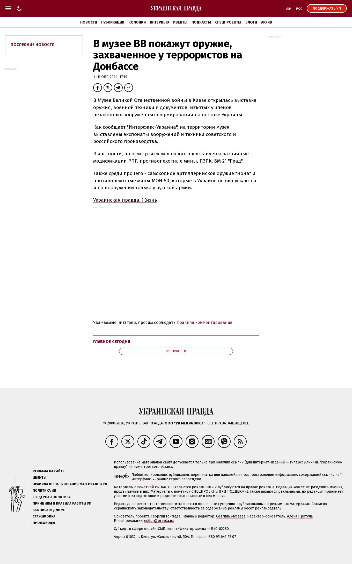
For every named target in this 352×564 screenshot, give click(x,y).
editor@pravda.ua (159, 521)
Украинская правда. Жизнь (125, 200)
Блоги (251, 22)
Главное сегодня (111, 341)
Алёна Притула (300, 516)
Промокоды (44, 523)
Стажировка (44, 516)
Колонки (137, 22)
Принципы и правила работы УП (62, 503)
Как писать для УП (49, 510)
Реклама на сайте (48, 471)
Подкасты (201, 22)
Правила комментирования (204, 322)
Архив (266, 22)
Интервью (159, 22)
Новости (88, 22)
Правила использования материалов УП (70, 484)
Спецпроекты (228, 22)
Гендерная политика (52, 497)
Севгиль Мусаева (230, 516)
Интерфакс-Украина (149, 479)
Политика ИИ (44, 490)
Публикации (112, 22)
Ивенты (180, 22)
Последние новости (33, 44)
